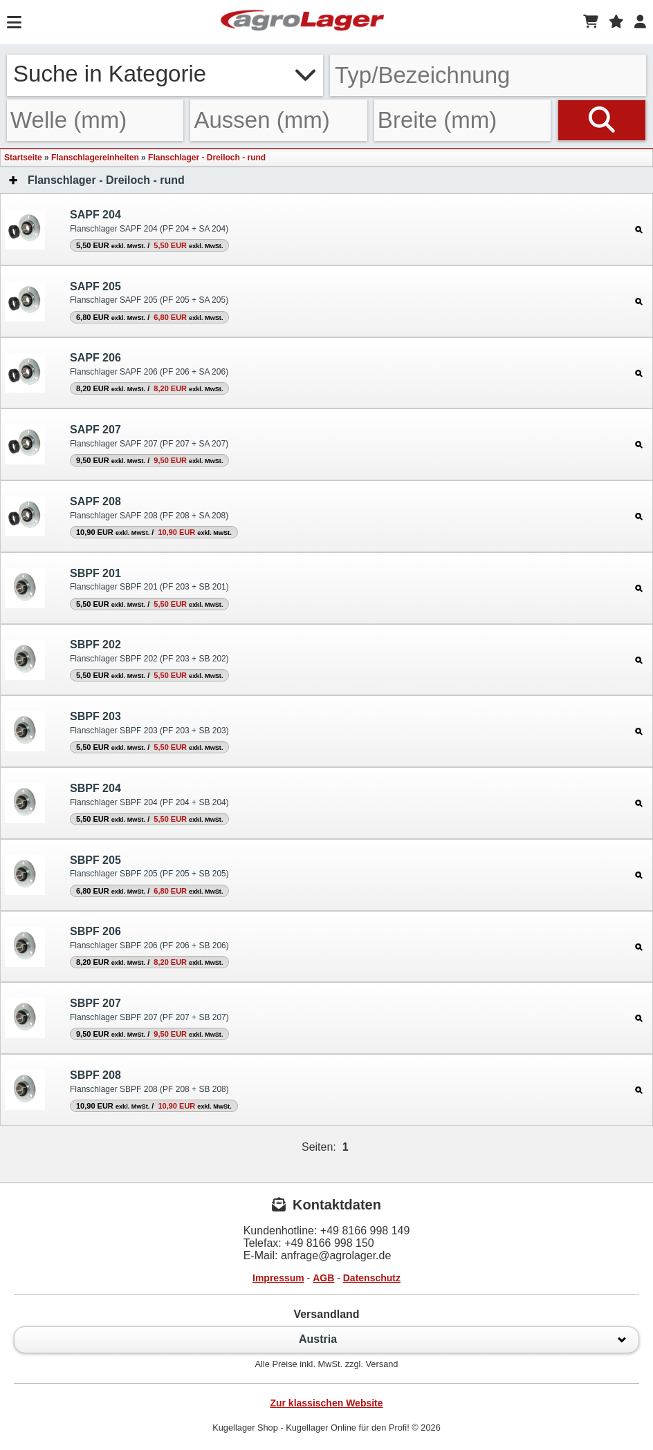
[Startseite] (302, 22)
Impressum (278, 1277)
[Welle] (95, 120)
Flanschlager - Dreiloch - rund (207, 157)
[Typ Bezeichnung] (488, 75)
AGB (323, 1277)
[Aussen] (278, 120)
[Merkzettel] (616, 22)
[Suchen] (601, 120)
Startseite (23, 157)
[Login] (640, 22)
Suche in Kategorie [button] (165, 73)
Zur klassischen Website (326, 1403)
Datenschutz (372, 1277)
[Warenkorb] (590, 22)
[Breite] (462, 120)
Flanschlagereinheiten (95, 157)
